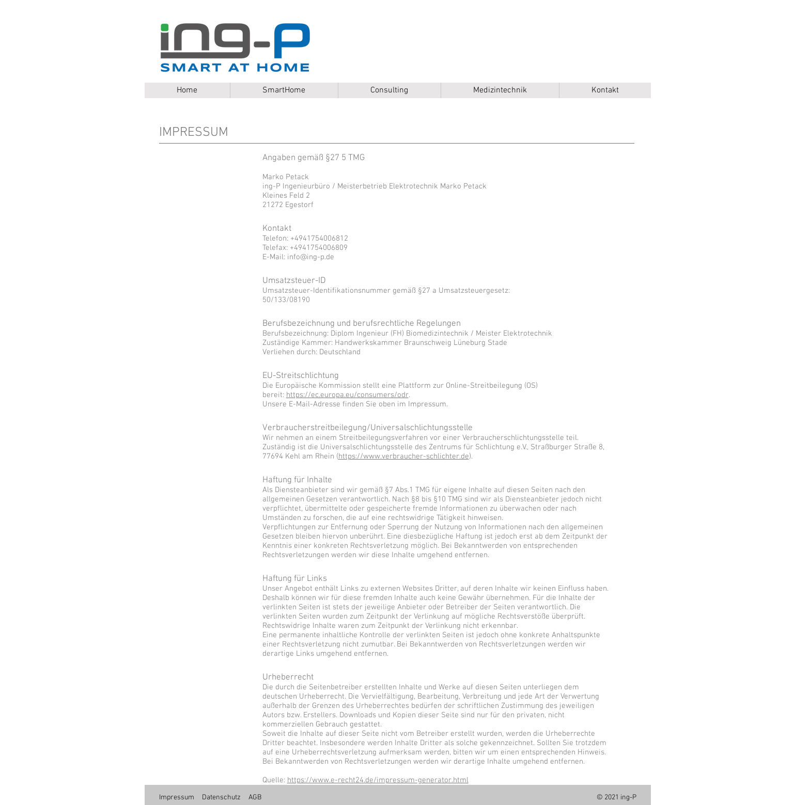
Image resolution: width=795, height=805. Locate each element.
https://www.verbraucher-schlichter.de (403, 456)
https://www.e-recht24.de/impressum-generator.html (378, 780)
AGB (254, 797)
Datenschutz (221, 797)
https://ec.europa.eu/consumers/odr (347, 395)
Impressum (176, 797)
